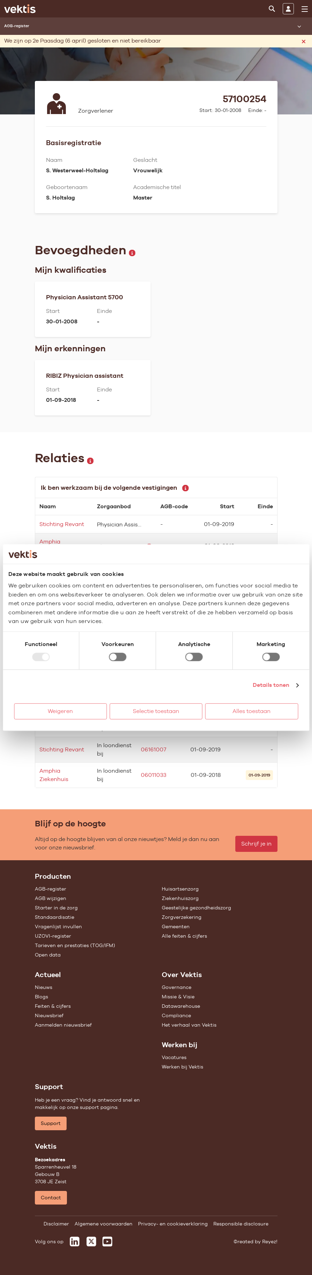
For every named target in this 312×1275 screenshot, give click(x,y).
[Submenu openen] (299, 26)
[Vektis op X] (91, 1241)
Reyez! (269, 1241)
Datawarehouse (181, 1006)
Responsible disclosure (240, 1224)
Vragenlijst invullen (58, 926)
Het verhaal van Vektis (189, 1025)
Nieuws (43, 987)
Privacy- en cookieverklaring (173, 1224)
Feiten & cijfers (53, 1006)
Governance (176, 987)
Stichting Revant (61, 524)
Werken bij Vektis (182, 1067)
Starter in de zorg (56, 907)
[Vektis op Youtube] (107, 1241)
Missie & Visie (178, 996)
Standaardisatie (54, 917)
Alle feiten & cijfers (184, 936)
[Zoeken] (272, 8)
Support (51, 1123)
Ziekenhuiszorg (180, 898)
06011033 (153, 775)
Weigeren (60, 711)
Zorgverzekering (181, 917)
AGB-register (50, 889)
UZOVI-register (53, 936)
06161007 (153, 749)
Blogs (41, 996)
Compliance (176, 1015)
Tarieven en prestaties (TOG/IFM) (75, 945)
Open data (48, 955)
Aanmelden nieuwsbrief (63, 1025)
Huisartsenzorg (180, 889)
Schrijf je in (256, 843)
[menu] (304, 9)
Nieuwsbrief (49, 1015)
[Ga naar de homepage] (20, 9)
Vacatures (174, 1057)
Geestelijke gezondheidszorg (196, 907)
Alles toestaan (252, 711)
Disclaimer (56, 1224)
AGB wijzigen (50, 898)
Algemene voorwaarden (103, 1224)
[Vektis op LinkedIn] (74, 1241)
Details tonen (271, 685)
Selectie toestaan (156, 711)
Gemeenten (176, 926)
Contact (51, 1197)
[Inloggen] (288, 8)
